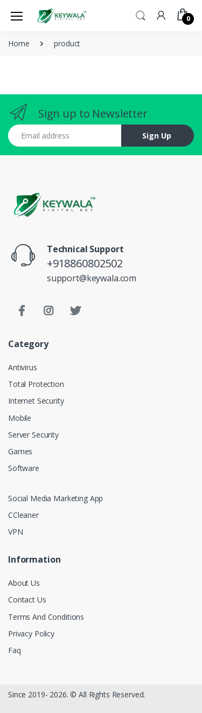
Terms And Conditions (46, 617)
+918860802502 (85, 263)
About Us (24, 583)
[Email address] (65, 135)
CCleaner (23, 515)
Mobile (19, 418)
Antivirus (22, 367)
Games (20, 451)
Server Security (33, 435)
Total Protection (36, 384)
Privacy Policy (31, 633)
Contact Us (27, 599)
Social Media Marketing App (55, 498)
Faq (14, 650)
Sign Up (156, 135)
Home (18, 43)
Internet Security (36, 401)
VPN (15, 532)
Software (23, 468)
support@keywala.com (91, 278)
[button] (141, 14)
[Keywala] (61, 15)
